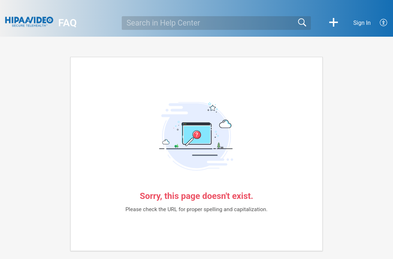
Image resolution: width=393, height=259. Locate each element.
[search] (216, 23)
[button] (333, 23)
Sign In (362, 22)
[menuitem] (379, 23)
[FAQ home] (29, 22)
